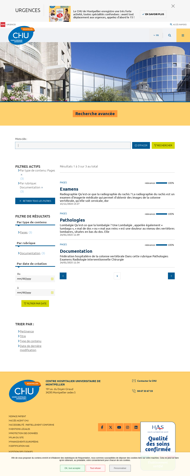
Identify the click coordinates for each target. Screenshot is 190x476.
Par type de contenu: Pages (37, 170)
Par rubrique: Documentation (30, 185)
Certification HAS (19, 446)
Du (18, 274)
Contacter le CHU (144, 381)
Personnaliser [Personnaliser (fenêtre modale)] (120, 468)
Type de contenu (30, 341)
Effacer (142, 145)
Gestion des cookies (21, 451)
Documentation (30, 253)
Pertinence (27, 331)
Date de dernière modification (30, 348)
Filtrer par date (36, 303)
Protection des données (24, 433)
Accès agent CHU (19, 420)
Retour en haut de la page (181, 371)
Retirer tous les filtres (36, 200)
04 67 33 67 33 (142, 391)
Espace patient (18, 416)
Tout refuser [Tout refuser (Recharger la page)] (95, 468)
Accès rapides (178, 25)
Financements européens (24, 441)
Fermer (173, 6)
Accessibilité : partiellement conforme (32, 425)
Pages (23, 232)
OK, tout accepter (72, 468)
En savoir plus (154, 14)
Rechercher (164, 145)
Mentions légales (20, 429)
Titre (23, 336)
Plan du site (17, 437)
